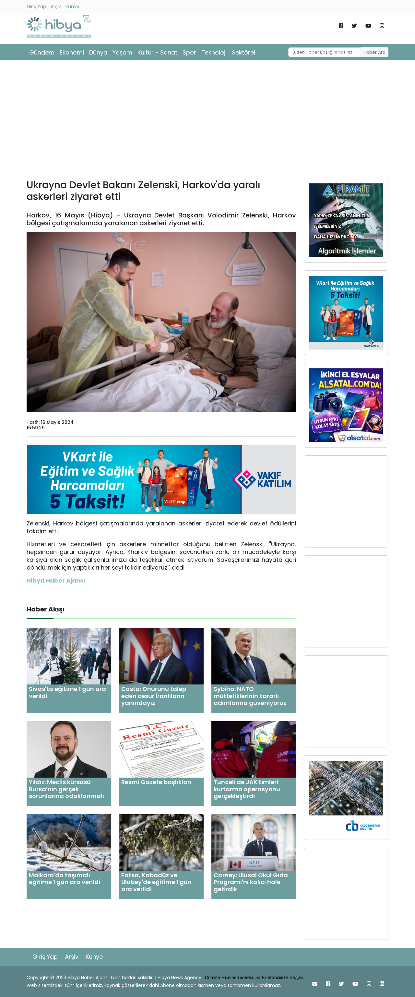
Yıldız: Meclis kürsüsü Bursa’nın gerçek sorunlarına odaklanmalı (66, 789)
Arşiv (56, 6)
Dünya (98, 52)
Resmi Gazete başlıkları (156, 782)
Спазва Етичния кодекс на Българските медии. (254, 977)
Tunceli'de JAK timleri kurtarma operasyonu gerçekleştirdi (247, 789)
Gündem (41, 52)
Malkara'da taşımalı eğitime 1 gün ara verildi (64, 878)
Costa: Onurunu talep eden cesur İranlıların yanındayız (153, 696)
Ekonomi (72, 52)
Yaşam (122, 52)
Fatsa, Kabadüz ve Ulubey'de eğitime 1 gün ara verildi (156, 882)
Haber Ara (374, 52)
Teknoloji (214, 52)
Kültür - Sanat (157, 52)
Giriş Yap (36, 6)
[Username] (324, 52)
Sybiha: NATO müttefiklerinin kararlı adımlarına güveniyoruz (250, 696)
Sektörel (243, 52)
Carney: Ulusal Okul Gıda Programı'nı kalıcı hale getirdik (251, 882)
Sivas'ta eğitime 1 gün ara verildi (67, 692)
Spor (189, 52)
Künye (72, 6)
